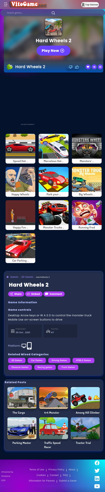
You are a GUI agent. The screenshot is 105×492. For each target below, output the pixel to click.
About (72, 469)
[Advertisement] (54, 97)
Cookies (41, 475)
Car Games (37, 360)
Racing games (45, 367)
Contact (54, 475)
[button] (53, 12)
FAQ (65, 475)
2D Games (27, 277)
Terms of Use (36, 469)
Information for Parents (42, 480)
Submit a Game (68, 480)
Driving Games (59, 360)
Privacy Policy (56, 469)
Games (14, 277)
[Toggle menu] (5, 4)
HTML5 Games (83, 360)
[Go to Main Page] (28, 4)
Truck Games (68, 367)
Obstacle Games (20, 367)
